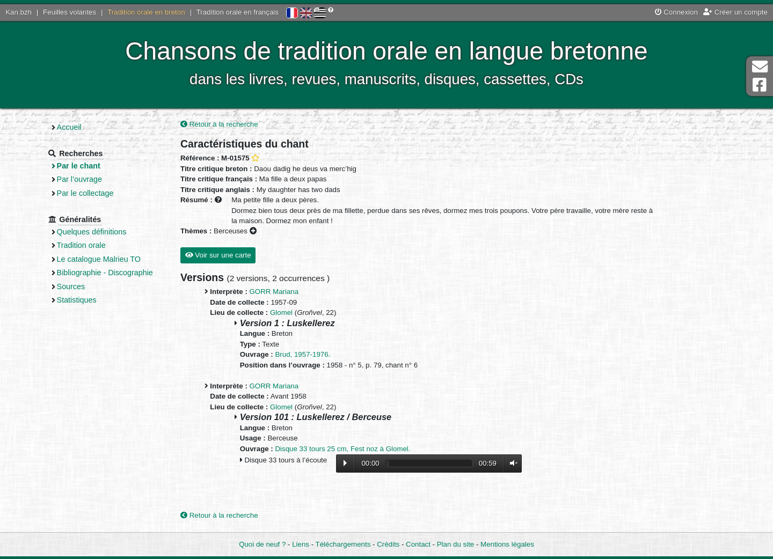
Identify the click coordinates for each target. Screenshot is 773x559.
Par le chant (78, 165)
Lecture (345, 463)
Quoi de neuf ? (262, 544)
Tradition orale (81, 245)
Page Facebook (760, 85)
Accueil (69, 127)
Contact (418, 544)
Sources (71, 286)
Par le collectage (85, 193)
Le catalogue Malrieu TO (99, 259)
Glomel (281, 312)
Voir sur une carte (218, 255)
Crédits (388, 544)
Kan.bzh (18, 12)
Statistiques (77, 300)
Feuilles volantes (69, 12)
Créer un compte (735, 12)
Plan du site (455, 544)
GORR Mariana (274, 292)
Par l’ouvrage (79, 179)
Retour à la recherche (219, 124)
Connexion (676, 12)
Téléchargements (343, 544)
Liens (300, 544)
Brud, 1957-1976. (303, 354)
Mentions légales (507, 544)
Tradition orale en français (237, 12)
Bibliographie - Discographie (105, 272)
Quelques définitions (92, 231)
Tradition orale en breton (146, 12)
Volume (511, 463)
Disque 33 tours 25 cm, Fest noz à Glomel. (343, 449)
